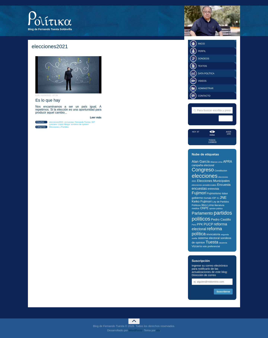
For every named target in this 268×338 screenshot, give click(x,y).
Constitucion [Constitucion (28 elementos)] (221, 170)
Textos (202, 66)
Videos (202, 81)
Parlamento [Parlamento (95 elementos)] (202, 213)
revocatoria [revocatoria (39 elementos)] (213, 234)
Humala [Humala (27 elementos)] (207, 198)
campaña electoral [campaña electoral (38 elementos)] (203, 165)
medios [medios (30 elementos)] (195, 208)
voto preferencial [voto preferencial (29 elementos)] (211, 246)
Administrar (205, 88)
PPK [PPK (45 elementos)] (200, 224)
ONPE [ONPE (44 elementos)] (204, 208)
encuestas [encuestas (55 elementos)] (199, 188)
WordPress (135, 330)
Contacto (204, 96)
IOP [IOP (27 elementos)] (214, 198)
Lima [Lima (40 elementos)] (211, 205)
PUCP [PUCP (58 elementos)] (208, 224)
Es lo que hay (47, 100)
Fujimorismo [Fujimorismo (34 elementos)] (214, 193)
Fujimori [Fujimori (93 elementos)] (199, 193)
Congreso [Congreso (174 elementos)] (203, 170)
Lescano (53, 124)
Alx (158, 330)
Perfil (202, 51)
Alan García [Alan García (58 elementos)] (201, 161)
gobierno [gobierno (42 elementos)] (197, 197)
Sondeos (203, 58)
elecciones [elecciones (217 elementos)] (205, 176)
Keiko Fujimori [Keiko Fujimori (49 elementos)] (202, 201)
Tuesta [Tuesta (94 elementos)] (212, 242)
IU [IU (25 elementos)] (218, 198)
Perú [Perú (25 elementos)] (194, 225)
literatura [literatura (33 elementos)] (219, 205)
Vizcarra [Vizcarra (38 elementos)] (197, 246)
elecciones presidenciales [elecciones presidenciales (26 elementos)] (204, 185)
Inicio (201, 43)
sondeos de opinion (80, 124)
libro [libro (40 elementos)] (204, 205)
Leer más (95, 117)
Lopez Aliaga (64, 124)
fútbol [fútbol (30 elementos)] (225, 193)
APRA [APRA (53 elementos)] (227, 161)
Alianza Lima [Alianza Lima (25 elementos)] (216, 162)
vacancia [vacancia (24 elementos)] (223, 243)
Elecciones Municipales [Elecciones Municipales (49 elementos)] (213, 181)
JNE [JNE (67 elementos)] (223, 197)
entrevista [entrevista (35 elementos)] (213, 188)
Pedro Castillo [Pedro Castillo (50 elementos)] (221, 219)
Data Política (206, 73)
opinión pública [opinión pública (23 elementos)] (216, 208)
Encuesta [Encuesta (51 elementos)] (224, 184)
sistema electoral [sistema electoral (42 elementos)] (209, 238)
